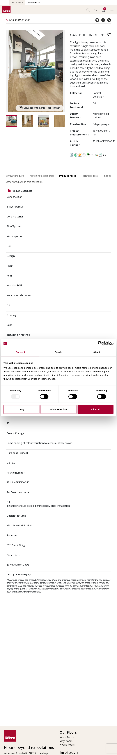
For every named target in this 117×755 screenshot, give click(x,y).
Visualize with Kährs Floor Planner (40, 108)
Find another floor (18, 20)
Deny (21, 409)
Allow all (95, 409)
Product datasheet (20, 190)
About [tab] (96, 352)
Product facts (67, 175)
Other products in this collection (24, 182)
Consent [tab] (20, 352)
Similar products (15, 175)
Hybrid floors (67, 744)
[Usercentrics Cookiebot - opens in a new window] (100, 343)
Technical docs (89, 175)
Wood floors (67, 737)
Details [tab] (58, 352)
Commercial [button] (34, 2)
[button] (88, 9)
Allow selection (58, 409)
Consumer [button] (17, 2)
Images (107, 175)
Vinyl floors (66, 741)
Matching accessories (42, 175)
